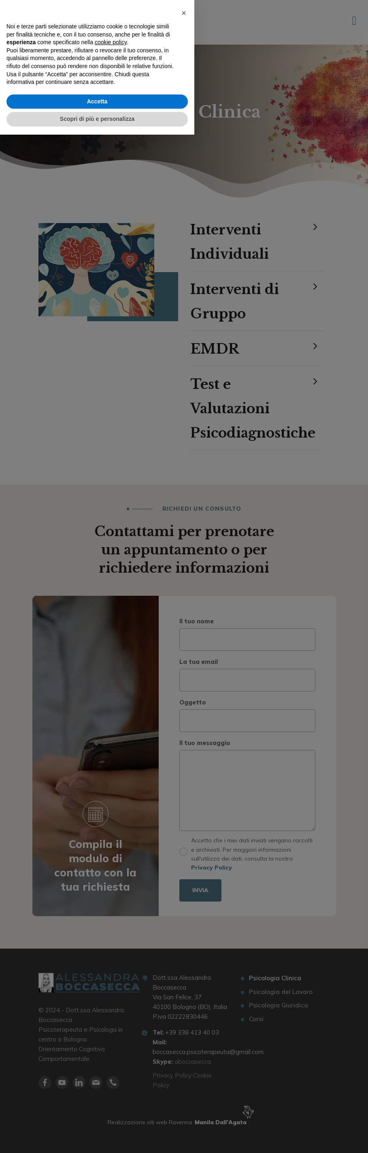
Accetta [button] (97, 1119)
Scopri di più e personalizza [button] (97, 1137)
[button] (183, 1031)
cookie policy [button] (111, 1060)
